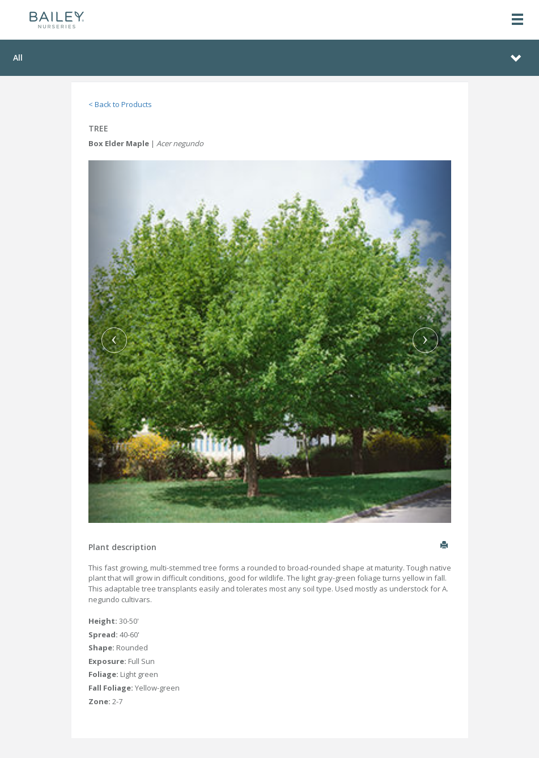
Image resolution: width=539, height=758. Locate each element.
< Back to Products (120, 104)
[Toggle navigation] (517, 20)
